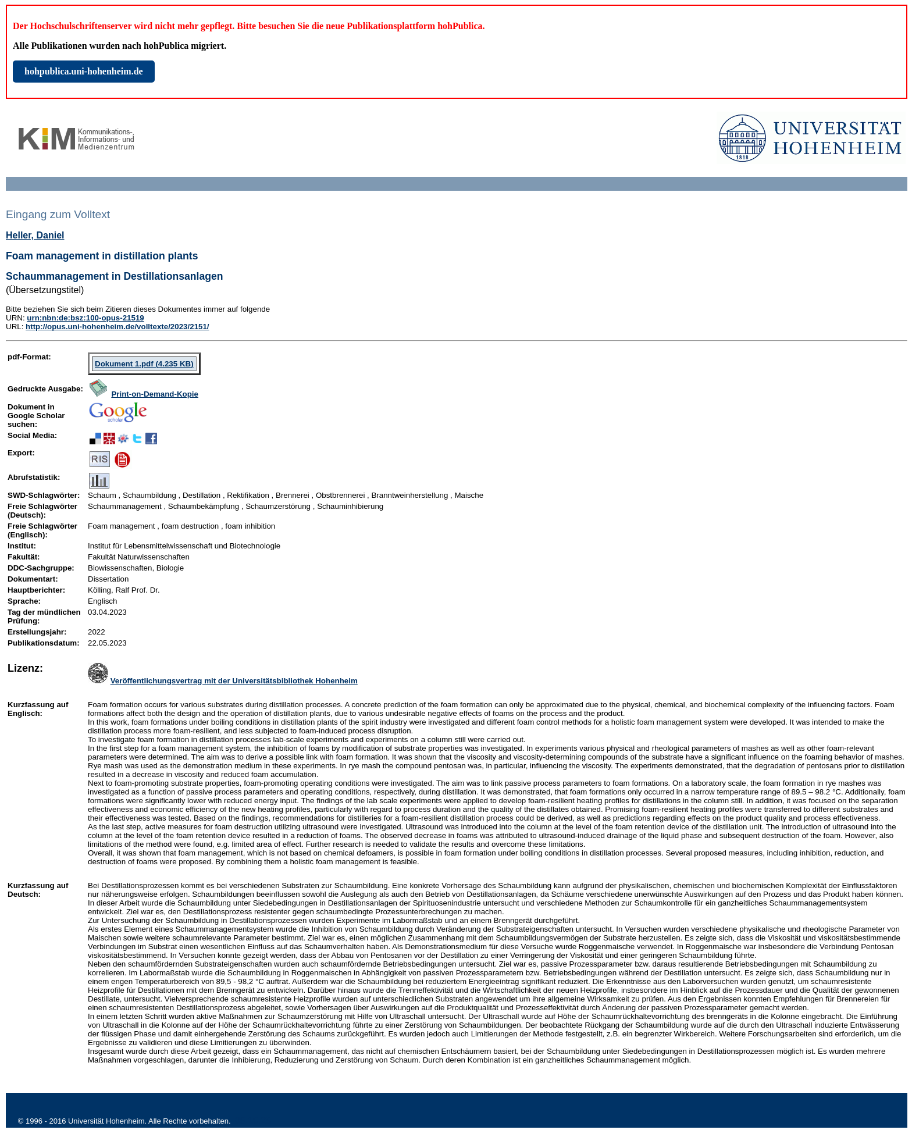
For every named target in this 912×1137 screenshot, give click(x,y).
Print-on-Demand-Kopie (154, 394)
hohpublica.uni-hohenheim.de (83, 71)
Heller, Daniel (35, 235)
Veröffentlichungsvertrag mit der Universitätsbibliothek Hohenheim (234, 680)
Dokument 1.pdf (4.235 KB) (144, 363)
